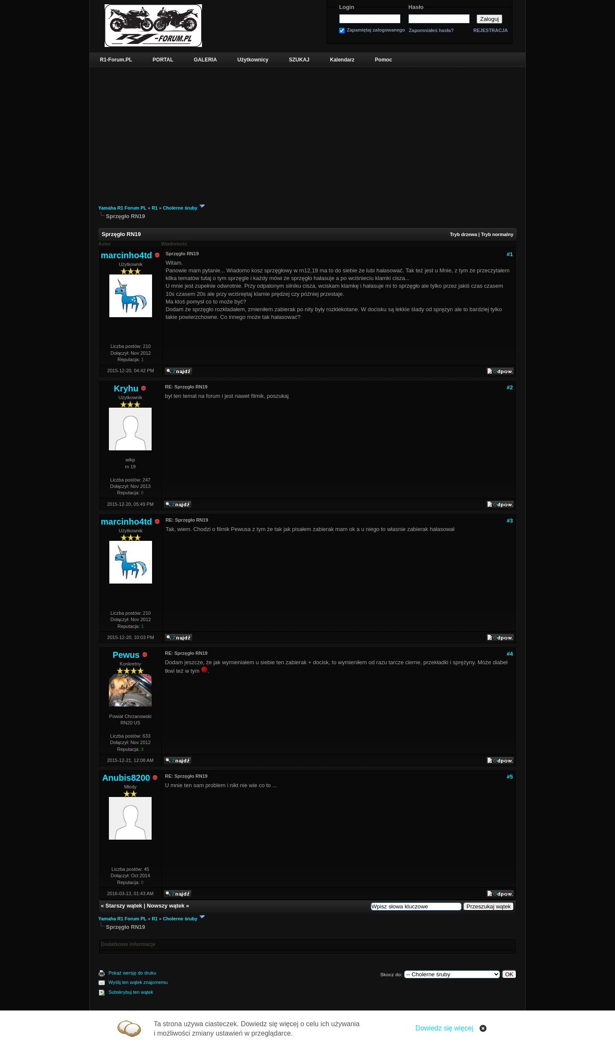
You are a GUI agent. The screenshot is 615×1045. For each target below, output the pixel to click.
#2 (510, 387)
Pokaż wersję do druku (132, 972)
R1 (155, 207)
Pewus (126, 655)
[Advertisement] (307, 131)
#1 (510, 254)
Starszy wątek (123, 905)
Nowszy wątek (165, 905)
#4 (510, 654)
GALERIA (205, 60)
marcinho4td (126, 255)
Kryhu (126, 388)
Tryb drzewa (463, 234)
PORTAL (162, 60)
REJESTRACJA (490, 30)
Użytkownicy (253, 60)
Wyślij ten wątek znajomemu (138, 982)
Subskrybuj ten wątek (130, 992)
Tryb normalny (497, 234)
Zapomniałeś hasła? (431, 30)
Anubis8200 (126, 777)
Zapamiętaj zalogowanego (376, 30)
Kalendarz (342, 60)
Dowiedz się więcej (444, 1028)
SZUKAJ (299, 60)
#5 (510, 777)
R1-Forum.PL (116, 60)
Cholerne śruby (180, 207)
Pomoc (383, 60)
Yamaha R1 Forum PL (122, 207)
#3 (510, 520)
